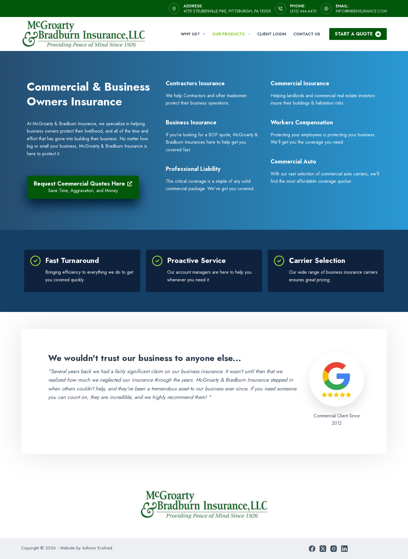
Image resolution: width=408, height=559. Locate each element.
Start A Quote (358, 34)
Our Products (232, 34)
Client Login (271, 34)
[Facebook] (312, 548)
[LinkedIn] (344, 548)
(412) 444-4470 (303, 11)
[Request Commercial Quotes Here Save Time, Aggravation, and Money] (83, 187)
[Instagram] (333, 548)
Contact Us (306, 34)
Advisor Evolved (97, 548)
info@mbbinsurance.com (361, 11)
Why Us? (194, 34)
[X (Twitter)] (323, 548)
